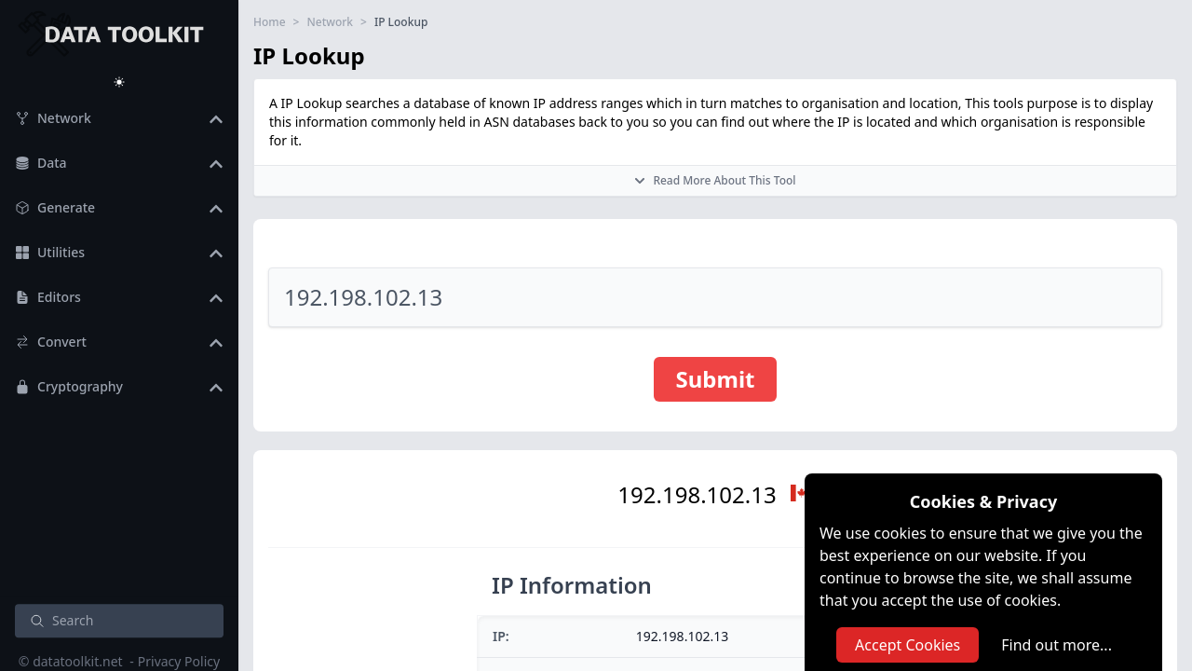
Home (269, 22)
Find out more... (1056, 645)
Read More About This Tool (714, 180)
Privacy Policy (179, 661)
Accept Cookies (907, 645)
